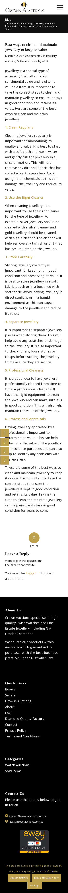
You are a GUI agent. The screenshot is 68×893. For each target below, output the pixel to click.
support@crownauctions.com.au (26, 816)
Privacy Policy (15, 730)
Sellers (10, 695)
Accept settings (19, 877)
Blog (8, 20)
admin (45, 61)
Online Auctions (26, 61)
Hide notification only (46, 877)
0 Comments (32, 55)
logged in (33, 573)
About (10, 707)
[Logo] (28, 7)
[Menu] (58, 7)
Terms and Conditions (22, 736)
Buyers (10, 689)
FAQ (8, 713)
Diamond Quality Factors (24, 718)
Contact (11, 724)
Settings (34, 885)
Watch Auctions (17, 765)
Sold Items (13, 771)
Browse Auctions (18, 701)
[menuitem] (58, 7)
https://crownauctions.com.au (24, 821)
